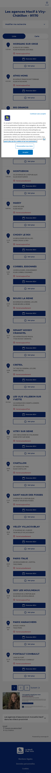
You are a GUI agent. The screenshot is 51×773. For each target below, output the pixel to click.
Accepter (25, 152)
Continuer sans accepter (38, 114)
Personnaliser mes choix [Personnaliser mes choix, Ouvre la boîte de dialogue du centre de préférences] (25, 146)
